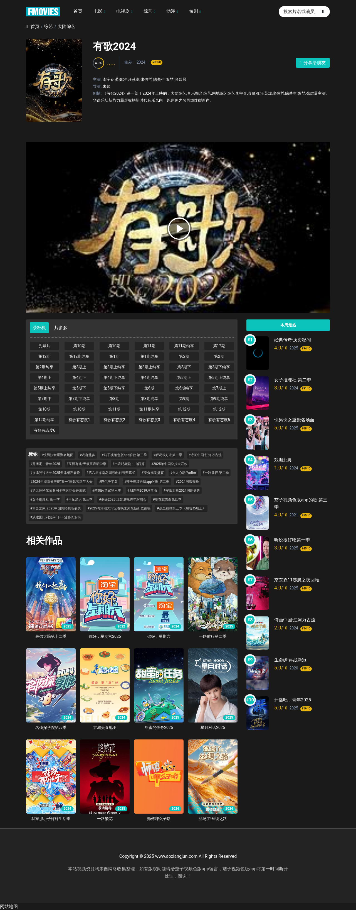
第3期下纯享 (219, 367)
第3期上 (79, 367)
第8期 (114, 398)
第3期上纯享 (114, 367)
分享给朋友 (313, 62)
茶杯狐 (39, 327)
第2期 (184, 356)
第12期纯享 (79, 356)
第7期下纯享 (79, 398)
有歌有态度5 (219, 420)
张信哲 (146, 79)
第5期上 (184, 377)
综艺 (148, 11)
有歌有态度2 (114, 420)
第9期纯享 (219, 398)
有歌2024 (114, 46)
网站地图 (9, 906)
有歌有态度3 (149, 420)
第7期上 (219, 388)
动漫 (170, 11)
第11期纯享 (184, 346)
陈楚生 (159, 79)
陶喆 (170, 79)
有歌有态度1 (79, 420)
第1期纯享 (149, 356)
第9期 (184, 398)
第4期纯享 (149, 377)
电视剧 (123, 11)
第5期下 (79, 388)
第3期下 (184, 367)
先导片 (44, 346)
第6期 (149, 388)
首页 (77, 11)
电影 (97, 11)
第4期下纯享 (114, 377)
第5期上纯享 (219, 377)
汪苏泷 (134, 79)
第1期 (114, 356)
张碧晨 (180, 79)
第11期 (149, 346)
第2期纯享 (44, 367)
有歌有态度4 (184, 420)
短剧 (193, 11)
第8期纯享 (149, 398)
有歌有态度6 (44, 430)
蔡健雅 (121, 79)
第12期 (219, 346)
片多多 (61, 327)
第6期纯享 (184, 388)
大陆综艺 (66, 26)
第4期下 (79, 377)
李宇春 (108, 79)
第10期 (79, 346)
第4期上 (44, 377)
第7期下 (44, 398)
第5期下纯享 (114, 388)
